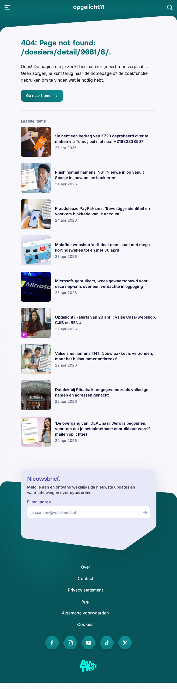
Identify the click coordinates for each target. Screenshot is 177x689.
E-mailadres (39, 501)
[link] (88, 7)
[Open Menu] (7, 7)
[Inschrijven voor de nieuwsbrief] (145, 512)
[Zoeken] (169, 7)
